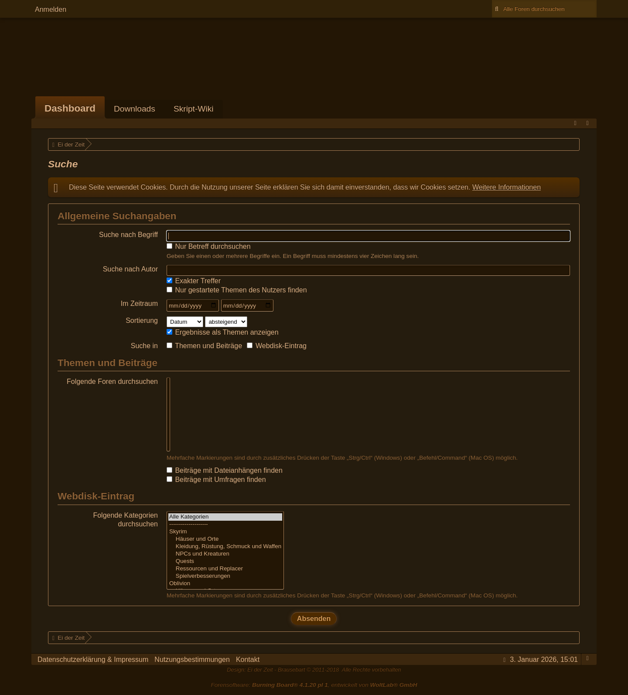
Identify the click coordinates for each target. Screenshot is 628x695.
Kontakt (247, 659)
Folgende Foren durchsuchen (112, 381)
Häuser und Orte (225, 539)
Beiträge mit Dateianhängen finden (225, 470)
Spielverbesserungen (225, 576)
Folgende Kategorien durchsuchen (125, 520)
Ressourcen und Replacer (225, 569)
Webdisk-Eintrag (277, 345)
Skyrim (225, 532)
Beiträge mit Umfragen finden (216, 479)
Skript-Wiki (194, 108)
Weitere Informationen (506, 187)
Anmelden (50, 9)
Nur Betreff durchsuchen (209, 246)
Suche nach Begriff (128, 234)
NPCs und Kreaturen (225, 554)
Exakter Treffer (194, 281)
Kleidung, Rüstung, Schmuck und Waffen (225, 546)
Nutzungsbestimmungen (192, 659)
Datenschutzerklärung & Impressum (93, 659)
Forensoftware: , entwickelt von (314, 684)
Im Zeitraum (139, 303)
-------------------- (225, 524)
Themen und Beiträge (204, 345)
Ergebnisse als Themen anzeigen (223, 332)
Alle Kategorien (225, 517)
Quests (225, 561)
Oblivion (225, 583)
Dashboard (70, 108)
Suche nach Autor (130, 269)
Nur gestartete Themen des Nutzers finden (237, 290)
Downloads (134, 108)
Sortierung (142, 320)
